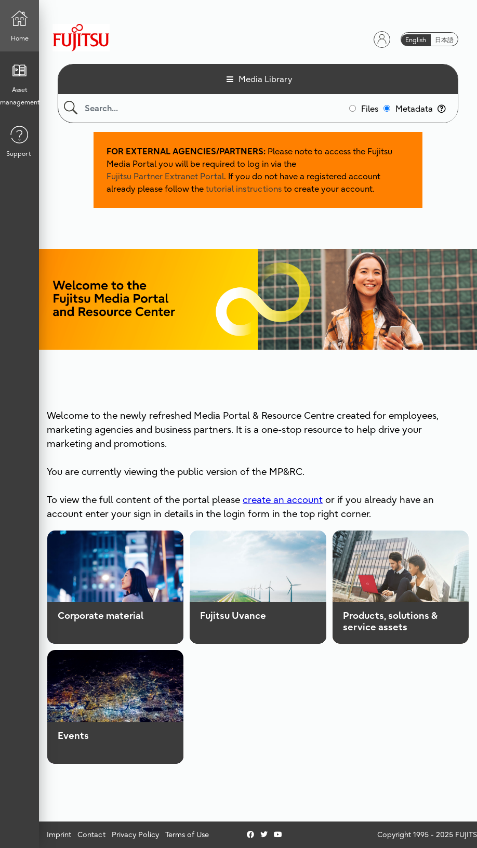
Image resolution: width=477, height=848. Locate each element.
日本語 (444, 40)
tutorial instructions (244, 188)
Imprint (59, 834)
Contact (91, 834)
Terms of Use (187, 834)
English (415, 40)
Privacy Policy (135, 834)
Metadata (420, 108)
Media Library (266, 79)
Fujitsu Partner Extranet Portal (165, 176)
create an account (283, 500)
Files (369, 108)
